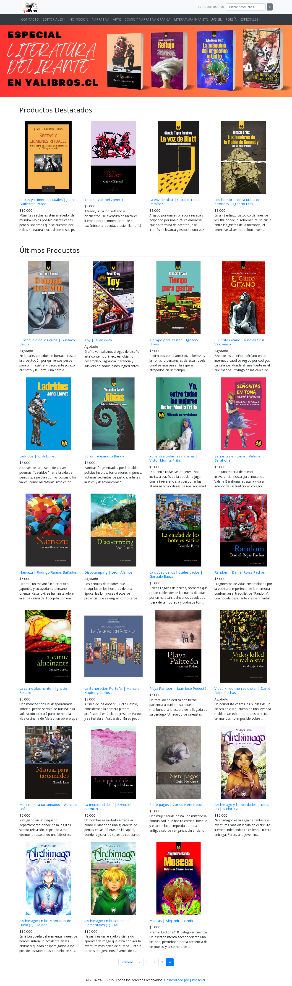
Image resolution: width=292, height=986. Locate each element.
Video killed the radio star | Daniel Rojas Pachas (242, 690)
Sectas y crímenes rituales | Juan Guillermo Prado (46, 201)
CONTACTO (30, 19)
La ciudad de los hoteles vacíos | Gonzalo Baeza (176, 574)
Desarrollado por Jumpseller (184, 980)
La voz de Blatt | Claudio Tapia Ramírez (174, 201)
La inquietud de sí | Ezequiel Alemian (107, 806)
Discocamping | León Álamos (108, 572)
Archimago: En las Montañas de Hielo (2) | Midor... (45, 922)
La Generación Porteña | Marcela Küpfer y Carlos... (111, 690)
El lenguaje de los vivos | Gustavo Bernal (47, 342)
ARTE (117, 19)
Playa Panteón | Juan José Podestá (177, 688)
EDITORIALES (53, 19)
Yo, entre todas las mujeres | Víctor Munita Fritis (173, 458)
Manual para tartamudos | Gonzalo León (48, 806)
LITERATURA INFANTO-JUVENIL (198, 19)
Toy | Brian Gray (98, 340)
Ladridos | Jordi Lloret (37, 456)
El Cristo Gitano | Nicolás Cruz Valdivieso (239, 342)
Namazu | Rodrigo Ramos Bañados (48, 572)
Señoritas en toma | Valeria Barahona (237, 458)
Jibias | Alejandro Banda (104, 456)
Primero (127, 962)
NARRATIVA (100, 19)
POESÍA (231, 19)
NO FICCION (78, 19)
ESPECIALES (249, 19)
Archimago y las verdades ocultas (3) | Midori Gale (241, 806)
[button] (22, 60)
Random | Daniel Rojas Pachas (239, 572)
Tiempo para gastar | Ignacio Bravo (173, 342)
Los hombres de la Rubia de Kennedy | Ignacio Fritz (237, 201)
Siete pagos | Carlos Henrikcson (176, 804)
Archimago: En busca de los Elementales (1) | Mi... (106, 922)
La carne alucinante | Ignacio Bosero (43, 690)
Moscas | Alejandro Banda (171, 920)
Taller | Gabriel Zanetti (103, 199)
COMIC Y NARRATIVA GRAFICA (147, 19)
